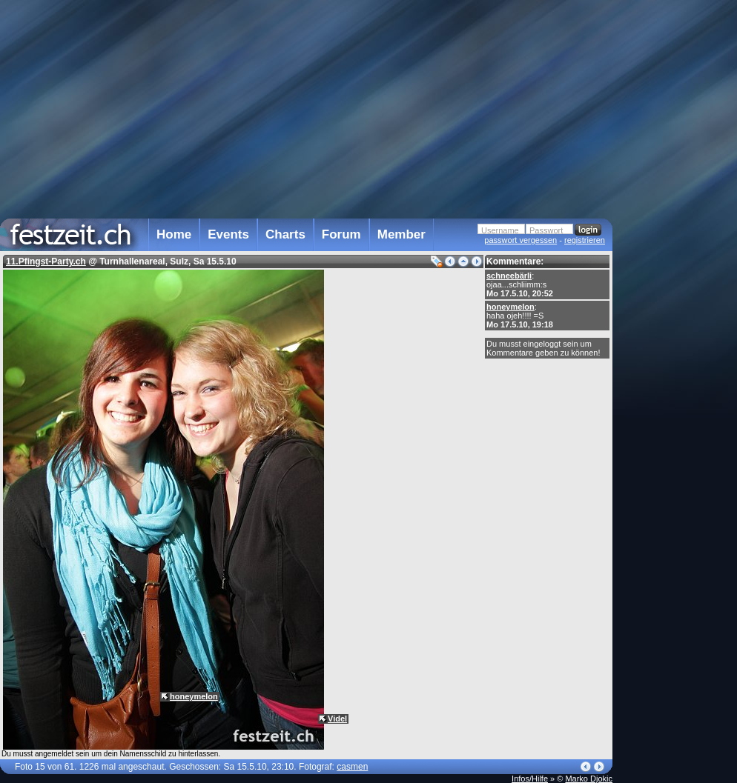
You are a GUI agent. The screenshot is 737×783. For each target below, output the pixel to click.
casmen (352, 767)
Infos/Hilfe (530, 778)
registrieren (584, 240)
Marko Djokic (588, 778)
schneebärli (509, 275)
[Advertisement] (677, 298)
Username (500, 230)
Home (173, 234)
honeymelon (510, 306)
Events (228, 234)
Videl (337, 718)
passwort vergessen (520, 240)
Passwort (546, 230)
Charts (285, 234)
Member (401, 234)
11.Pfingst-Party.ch (46, 261)
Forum (341, 234)
